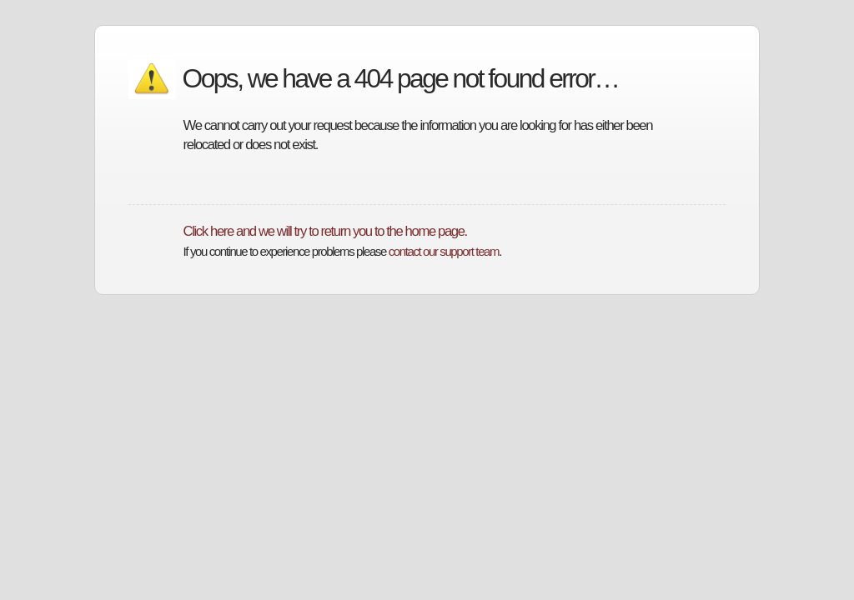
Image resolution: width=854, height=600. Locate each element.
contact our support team (444, 251)
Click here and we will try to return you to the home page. (325, 231)
